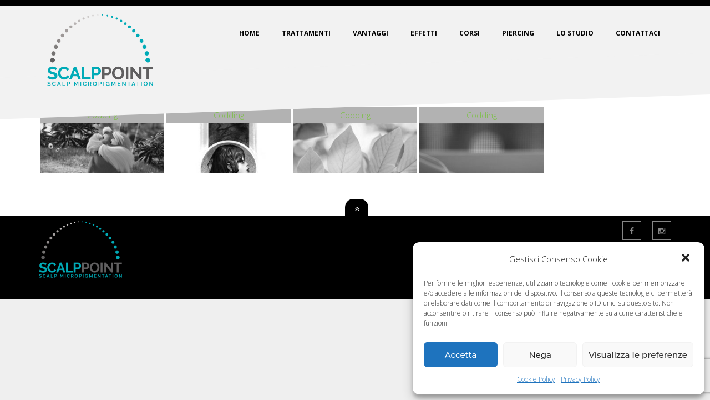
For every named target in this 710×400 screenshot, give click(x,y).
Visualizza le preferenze (638, 354)
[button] (686, 259)
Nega (540, 354)
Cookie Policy (536, 379)
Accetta (461, 354)
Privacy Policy (580, 379)
